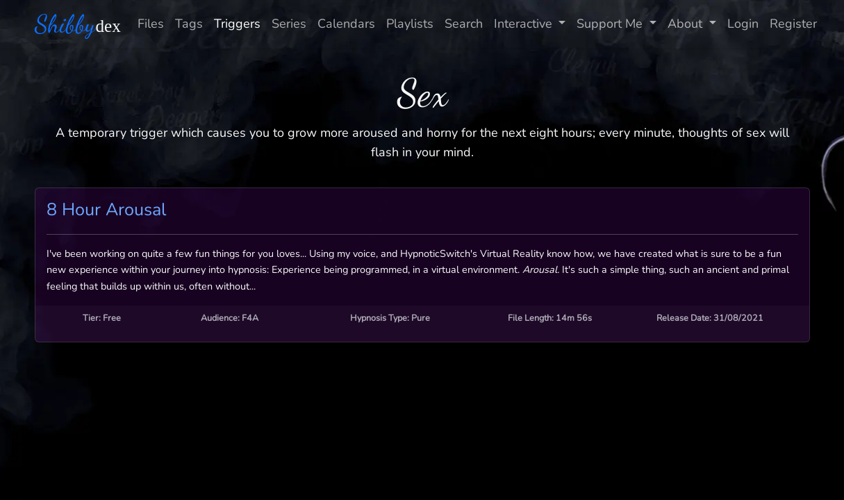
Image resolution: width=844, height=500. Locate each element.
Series (289, 23)
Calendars (346, 23)
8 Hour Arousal (106, 209)
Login (743, 23)
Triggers (237, 23)
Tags (189, 23)
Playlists (409, 23)
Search (464, 23)
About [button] (687, 23)
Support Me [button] (611, 23)
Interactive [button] (525, 23)
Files (151, 23)
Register (793, 23)
